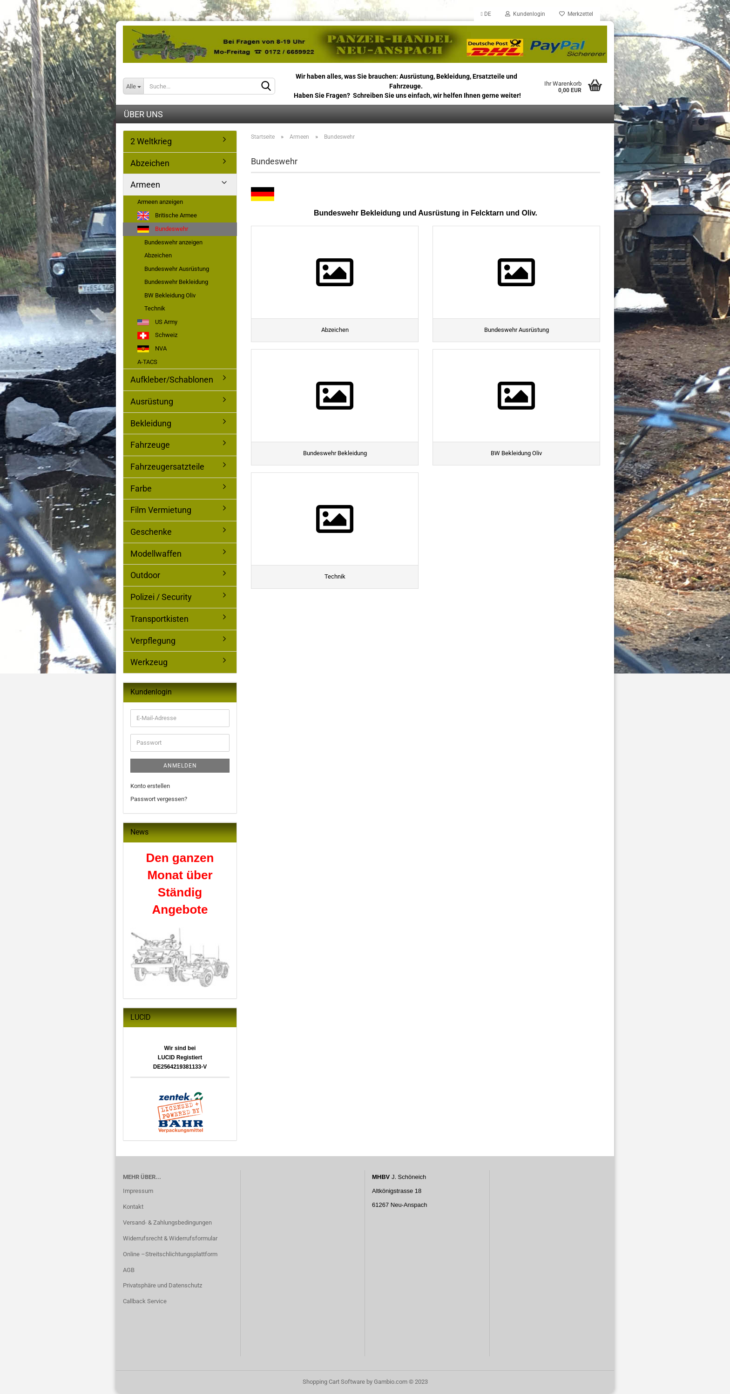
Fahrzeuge (150, 445)
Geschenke (151, 532)
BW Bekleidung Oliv (170, 295)
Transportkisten (159, 619)
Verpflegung (153, 641)
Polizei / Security (161, 597)
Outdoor (145, 575)
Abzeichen (149, 163)
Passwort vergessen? (158, 798)
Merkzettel (576, 14)
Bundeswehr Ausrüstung (176, 268)
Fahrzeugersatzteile (167, 466)
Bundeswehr (162, 229)
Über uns (143, 114)
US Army (157, 321)
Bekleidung (150, 423)
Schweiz (157, 335)
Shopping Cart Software (334, 1381)
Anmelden (180, 765)
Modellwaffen (156, 554)
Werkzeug (149, 662)
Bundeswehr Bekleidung (176, 281)
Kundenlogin (525, 14)
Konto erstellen (150, 785)
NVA (152, 348)
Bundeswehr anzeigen (173, 242)
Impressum (138, 1190)
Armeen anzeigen (160, 201)
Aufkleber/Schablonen (171, 379)
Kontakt (133, 1206)
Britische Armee (167, 215)
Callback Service (145, 1301)
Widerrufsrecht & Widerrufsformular (170, 1238)
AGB (129, 1269)
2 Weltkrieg (151, 141)
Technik (154, 308)
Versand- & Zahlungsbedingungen (167, 1222)
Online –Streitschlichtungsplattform (170, 1254)
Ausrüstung (151, 401)
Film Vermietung (160, 510)
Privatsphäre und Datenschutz (162, 1285)
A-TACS (147, 361)
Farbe (141, 488)
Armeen (145, 184)
